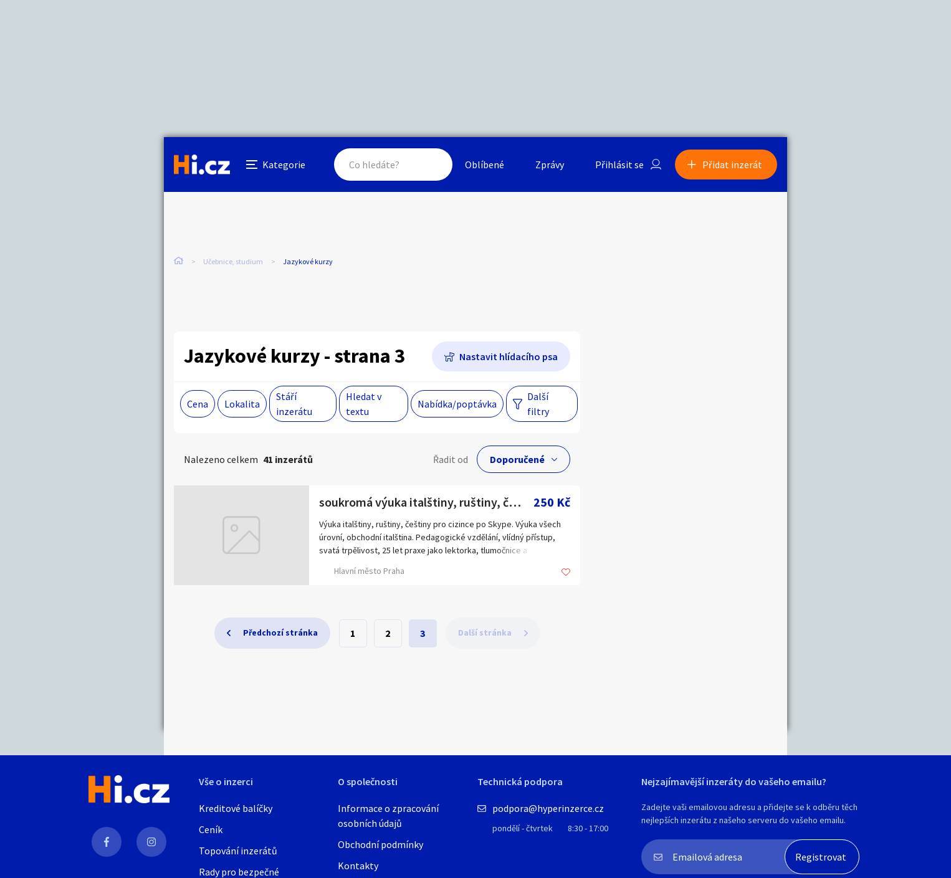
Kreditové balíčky (235, 808)
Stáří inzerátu (294, 404)
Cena (197, 404)
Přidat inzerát (732, 164)
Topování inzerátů (238, 850)
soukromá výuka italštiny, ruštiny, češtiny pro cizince (426, 502)
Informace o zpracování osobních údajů (388, 815)
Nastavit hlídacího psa (508, 356)
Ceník (210, 829)
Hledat (430, 164)
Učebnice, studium (233, 261)
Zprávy (549, 164)
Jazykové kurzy (308, 261)
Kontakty (358, 865)
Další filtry (538, 404)
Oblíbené (484, 164)
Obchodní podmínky (380, 844)
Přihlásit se (619, 164)
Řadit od (450, 459)
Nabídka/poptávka (457, 404)
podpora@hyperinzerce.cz (548, 808)
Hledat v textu (363, 404)
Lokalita (242, 404)
